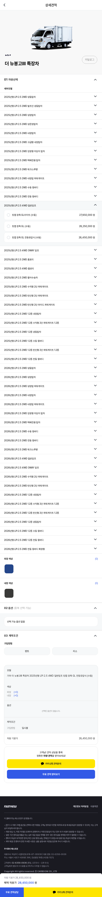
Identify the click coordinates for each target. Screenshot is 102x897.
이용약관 (94, 806)
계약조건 (11, 721)
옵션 (9, 705)
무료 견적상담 (12, 892)
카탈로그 (89, 59)
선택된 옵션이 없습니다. (51, 711)
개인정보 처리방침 (80, 806)
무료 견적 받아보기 (51, 774)
